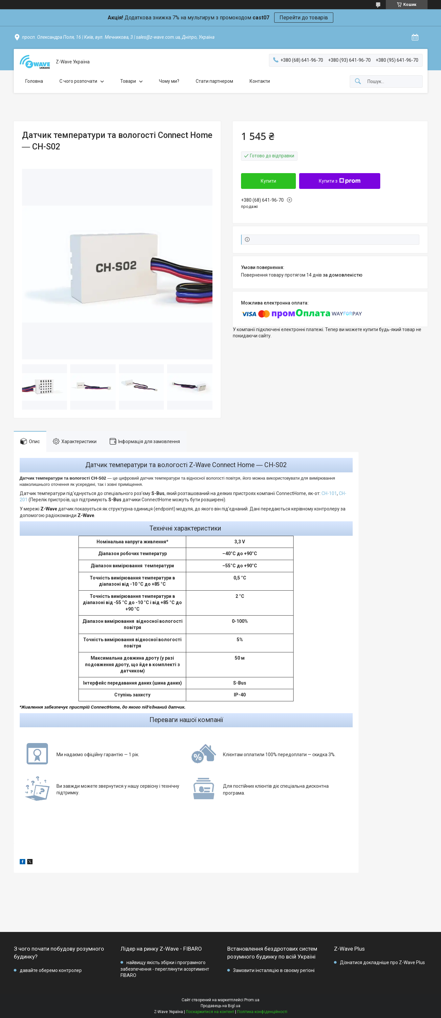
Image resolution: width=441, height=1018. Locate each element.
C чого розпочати (78, 81)
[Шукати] (358, 82)
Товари (128, 81)
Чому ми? (169, 81)
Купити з (340, 181)
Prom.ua (251, 1000)
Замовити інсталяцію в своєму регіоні (274, 970)
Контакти (260, 81)
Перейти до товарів (303, 17)
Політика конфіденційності (262, 1011)
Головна (34, 81)
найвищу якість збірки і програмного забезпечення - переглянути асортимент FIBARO (165, 969)
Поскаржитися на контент (210, 1011)
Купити (268, 181)
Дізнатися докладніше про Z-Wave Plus (382, 962)
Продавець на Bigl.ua (220, 1006)
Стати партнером (214, 81)
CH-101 (329, 493)
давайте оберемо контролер (51, 970)
